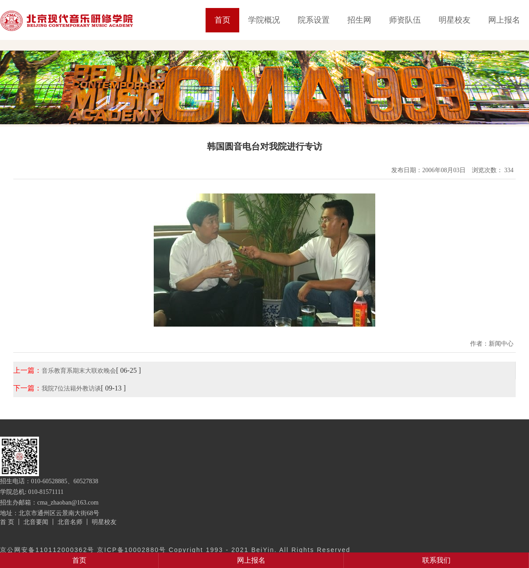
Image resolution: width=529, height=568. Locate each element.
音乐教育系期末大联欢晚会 (79, 370)
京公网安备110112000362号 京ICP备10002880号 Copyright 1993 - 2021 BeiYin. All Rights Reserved (175, 549)
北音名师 (70, 521)
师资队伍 (405, 20)
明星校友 (455, 20)
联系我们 (436, 560)
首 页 (7, 521)
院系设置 (314, 20)
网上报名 (504, 20)
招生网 (359, 20)
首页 (222, 20)
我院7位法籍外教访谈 (71, 388)
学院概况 (264, 20)
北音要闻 (35, 521)
